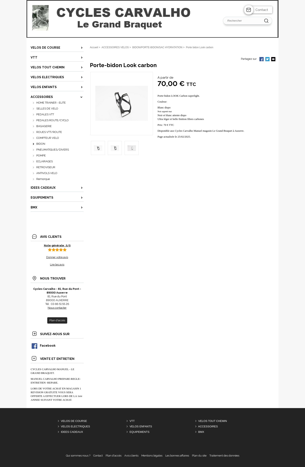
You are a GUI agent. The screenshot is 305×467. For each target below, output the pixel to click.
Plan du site (199, 455)
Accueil (94, 47)
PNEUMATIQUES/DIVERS (52, 149)
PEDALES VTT (45, 114)
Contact (261, 10)
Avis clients (131, 455)
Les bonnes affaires (177, 455)
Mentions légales (151, 455)
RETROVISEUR (45, 167)
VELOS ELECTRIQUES (75, 426)
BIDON (40, 143)
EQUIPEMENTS (140, 431)
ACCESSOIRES (208, 426)
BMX (201, 431)
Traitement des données (224, 455)
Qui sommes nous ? (78, 455)
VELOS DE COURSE (74, 421)
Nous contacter (57, 307)
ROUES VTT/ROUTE (49, 132)
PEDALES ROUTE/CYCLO (52, 120)
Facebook (43, 345)
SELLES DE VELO (47, 108)
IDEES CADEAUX (72, 431)
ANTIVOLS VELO (46, 173)
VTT (132, 421)
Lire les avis (57, 264)
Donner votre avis (57, 257)
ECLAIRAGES (44, 161)
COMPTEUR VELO (47, 137)
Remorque (43, 179)
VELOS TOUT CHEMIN (212, 421)
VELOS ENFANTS (141, 426)
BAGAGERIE (44, 126)
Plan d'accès (113, 455)
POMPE (41, 155)
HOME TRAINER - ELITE (51, 102)
